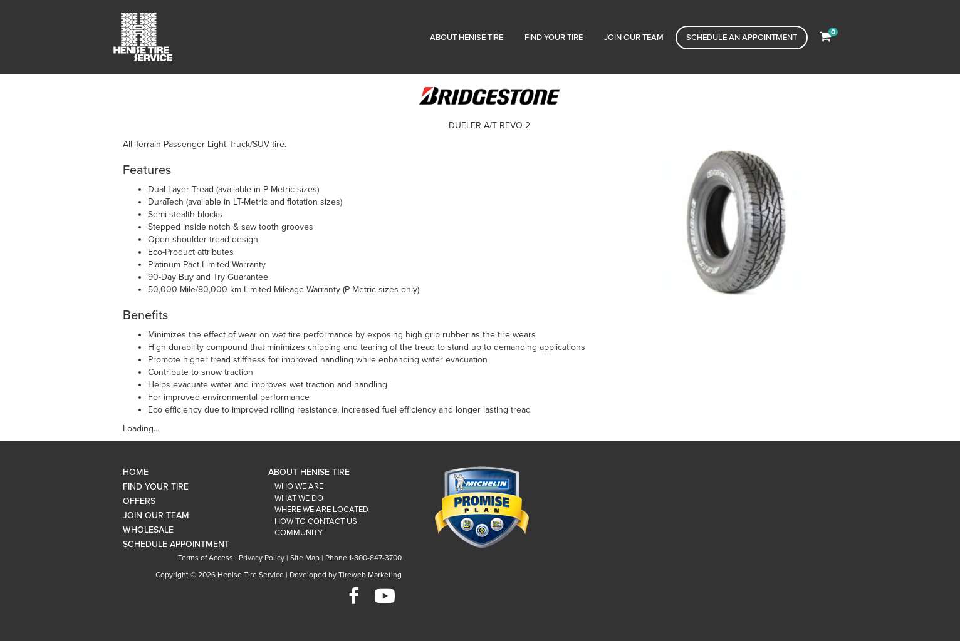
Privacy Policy (261, 557)
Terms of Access (205, 557)
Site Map (305, 557)
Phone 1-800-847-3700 (363, 557)
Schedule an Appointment (741, 38)
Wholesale (148, 530)
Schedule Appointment (176, 544)
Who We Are (298, 486)
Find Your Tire (553, 38)
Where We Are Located (321, 510)
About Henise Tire (466, 38)
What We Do (298, 498)
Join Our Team (634, 38)
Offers (139, 501)
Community (298, 533)
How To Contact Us (315, 521)
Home (136, 472)
